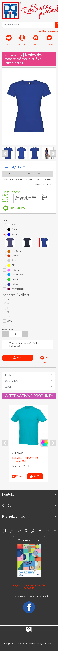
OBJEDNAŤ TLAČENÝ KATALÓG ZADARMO (29, 587)
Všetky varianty (13, 207)
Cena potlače (11, 381)
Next (53, 153)
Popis (8, 375)
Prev (5, 153)
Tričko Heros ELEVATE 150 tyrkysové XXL (25, 459)
